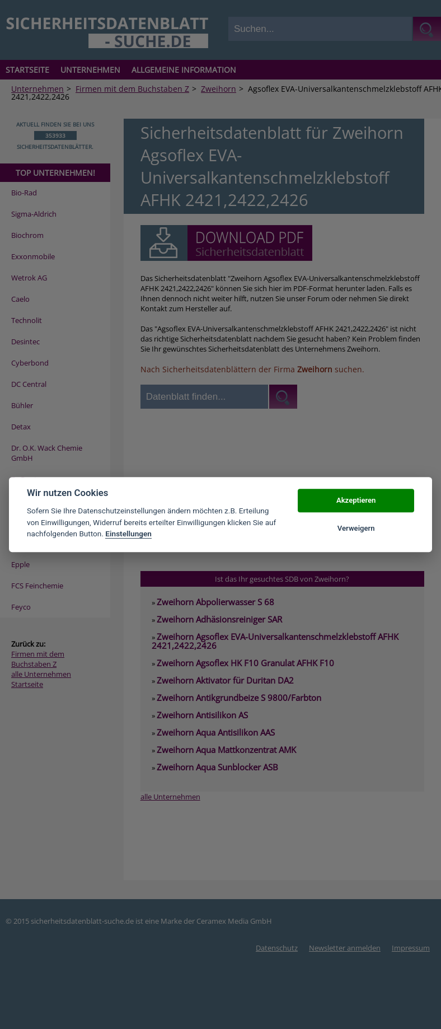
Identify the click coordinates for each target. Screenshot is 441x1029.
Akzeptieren (356, 500)
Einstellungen (128, 533)
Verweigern (356, 528)
